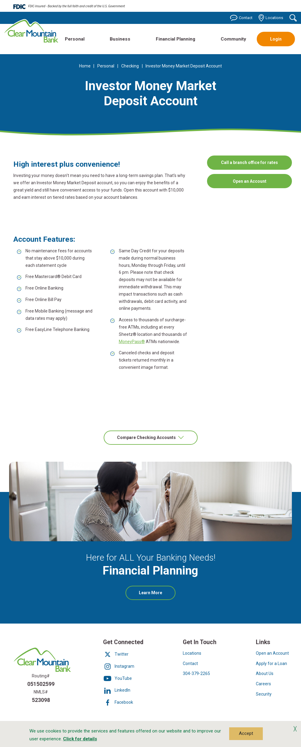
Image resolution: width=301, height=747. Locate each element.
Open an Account (258, 183)
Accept (246, 733)
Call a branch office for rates (249, 162)
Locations (271, 17)
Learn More (157, 595)
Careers (263, 683)
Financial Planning (175, 39)
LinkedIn (116, 690)
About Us (264, 673)
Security (264, 694)
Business (120, 39)
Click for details (80, 739)
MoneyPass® (132, 341)
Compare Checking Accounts (147, 437)
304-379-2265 (196, 673)
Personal (75, 39)
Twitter (116, 654)
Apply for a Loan (271, 663)
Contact (241, 18)
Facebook (118, 702)
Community (233, 39)
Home (85, 66)
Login (276, 39)
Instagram (118, 666)
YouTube (117, 678)
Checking (130, 66)
